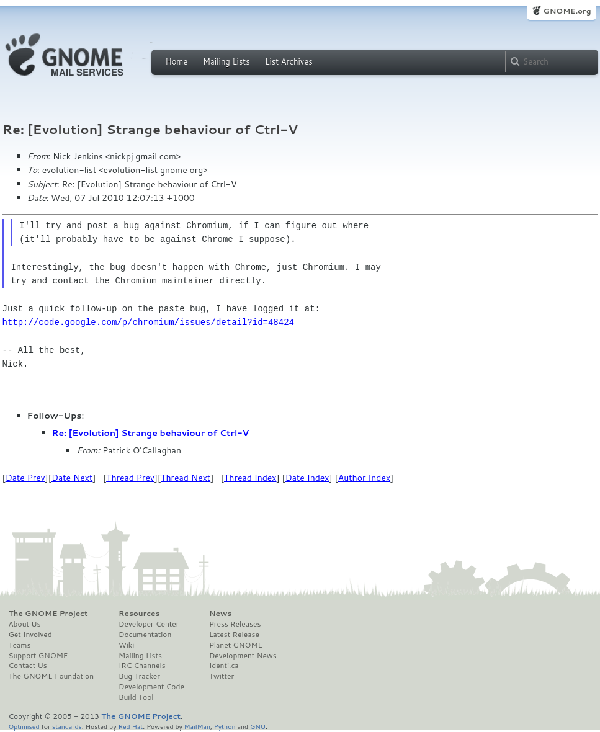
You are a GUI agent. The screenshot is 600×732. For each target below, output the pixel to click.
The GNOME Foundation (51, 676)
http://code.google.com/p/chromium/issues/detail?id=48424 (148, 322)
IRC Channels (142, 666)
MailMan (197, 726)
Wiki (126, 645)
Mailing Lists (226, 61)
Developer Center (149, 624)
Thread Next (185, 477)
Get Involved (30, 635)
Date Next (71, 477)
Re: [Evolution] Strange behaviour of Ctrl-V (150, 433)
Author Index (364, 477)
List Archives (288, 61)
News (220, 613)
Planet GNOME (235, 645)
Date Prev (25, 477)
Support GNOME (38, 656)
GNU (258, 726)
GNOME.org (567, 11)
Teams (20, 645)
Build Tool (136, 697)
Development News (243, 656)
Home (177, 61)
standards (67, 726)
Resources (139, 613)
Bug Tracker (139, 676)
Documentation (145, 635)
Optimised (24, 726)
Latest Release (234, 635)
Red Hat (130, 726)
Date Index (307, 477)
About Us (25, 624)
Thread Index (250, 477)
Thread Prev (130, 477)
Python (225, 726)
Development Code (151, 687)
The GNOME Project (48, 613)
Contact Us (28, 666)
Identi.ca (224, 666)
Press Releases (235, 624)
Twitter (221, 676)
